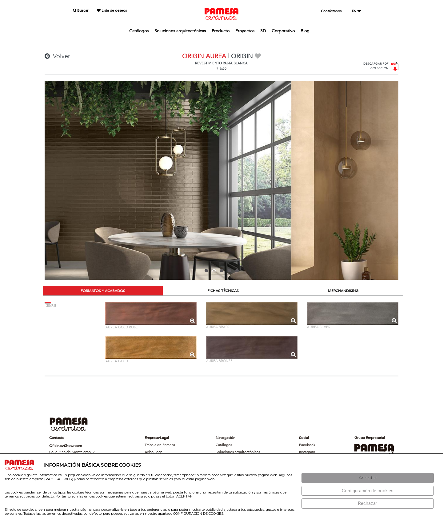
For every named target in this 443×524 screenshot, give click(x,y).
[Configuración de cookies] (367, 491)
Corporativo (283, 31)
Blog (305, 31)
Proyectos (244, 31)
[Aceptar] (367, 478)
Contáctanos (331, 11)
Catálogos (139, 31)
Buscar (80, 10)
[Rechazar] (367, 503)
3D (263, 31)
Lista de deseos (112, 10)
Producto (220, 31)
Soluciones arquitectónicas (180, 31)
